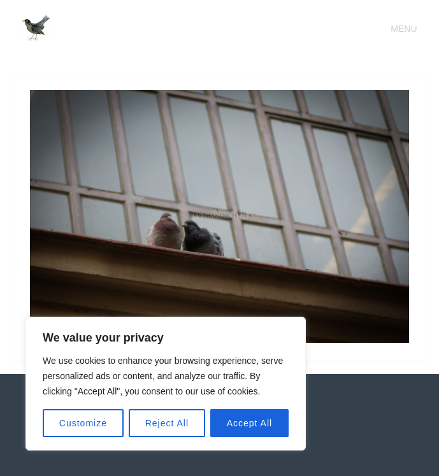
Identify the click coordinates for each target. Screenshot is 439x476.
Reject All (167, 423)
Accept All (249, 423)
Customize (83, 423)
